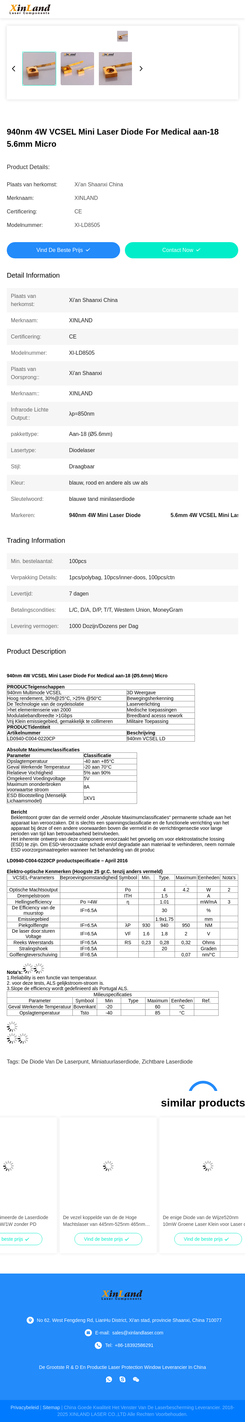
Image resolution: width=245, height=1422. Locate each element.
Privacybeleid (24, 1407)
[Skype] (122, 1379)
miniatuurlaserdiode (115, 1062)
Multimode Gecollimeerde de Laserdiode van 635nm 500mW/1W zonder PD (50, 1221)
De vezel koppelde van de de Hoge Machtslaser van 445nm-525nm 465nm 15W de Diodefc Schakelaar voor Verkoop (152, 1221)
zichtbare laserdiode (167, 1062)
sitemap (51, 1407)
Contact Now (177, 250)
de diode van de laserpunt (55, 1062)
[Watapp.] (109, 1379)
